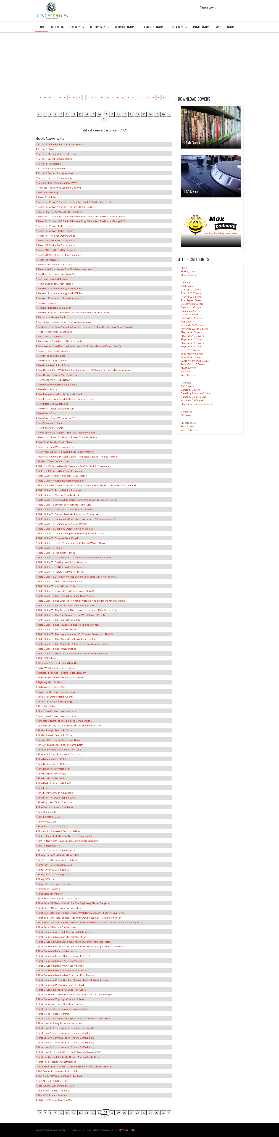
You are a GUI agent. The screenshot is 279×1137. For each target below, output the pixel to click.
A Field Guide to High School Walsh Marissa (60, 571)
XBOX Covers (188, 367)
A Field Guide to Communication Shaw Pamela (61, 523)
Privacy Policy (127, 1129)
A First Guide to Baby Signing (52, 1013)
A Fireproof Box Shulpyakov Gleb (54, 864)
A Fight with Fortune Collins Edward (56, 667)
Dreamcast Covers (191, 307)
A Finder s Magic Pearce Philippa (54, 730)
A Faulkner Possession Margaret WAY (57, 182)
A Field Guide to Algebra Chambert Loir (58, 494)
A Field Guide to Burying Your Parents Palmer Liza (63, 504)
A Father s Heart (45, 149)
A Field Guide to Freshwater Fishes (55, 552)
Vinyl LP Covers (225, 27)
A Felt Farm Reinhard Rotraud (52, 278)
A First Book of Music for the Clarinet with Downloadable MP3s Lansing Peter (80, 912)
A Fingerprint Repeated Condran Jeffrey (58, 831)
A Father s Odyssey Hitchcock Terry (56, 153)
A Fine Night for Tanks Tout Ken (54, 802)
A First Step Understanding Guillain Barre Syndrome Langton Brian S (73, 1066)
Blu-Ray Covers (99, 27)
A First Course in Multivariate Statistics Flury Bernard (65, 975)
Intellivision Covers (191, 317)
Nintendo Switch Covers (194, 328)
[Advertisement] (103, 65)
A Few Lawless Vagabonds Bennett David (59, 394)
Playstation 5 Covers (192, 346)
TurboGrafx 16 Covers (193, 364)
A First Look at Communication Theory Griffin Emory (65, 1037)
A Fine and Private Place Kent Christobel (58, 749)
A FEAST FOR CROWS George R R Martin (59, 211)
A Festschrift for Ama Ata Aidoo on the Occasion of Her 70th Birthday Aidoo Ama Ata (84, 326)
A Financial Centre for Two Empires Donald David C (64, 720)
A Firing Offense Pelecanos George (55, 883)
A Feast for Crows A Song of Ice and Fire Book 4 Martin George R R (74, 201)
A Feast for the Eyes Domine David (55, 235)
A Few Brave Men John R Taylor (53, 365)
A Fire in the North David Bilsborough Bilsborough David (67, 840)
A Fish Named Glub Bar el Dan (52, 1080)
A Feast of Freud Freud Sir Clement (55, 250)
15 (92, 114)
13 (80, 114)
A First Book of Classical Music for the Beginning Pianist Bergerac (73, 903)
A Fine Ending (43, 787)
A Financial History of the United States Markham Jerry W (68, 725)
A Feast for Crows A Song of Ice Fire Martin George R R (67, 206)
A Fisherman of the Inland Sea (53, 1090)
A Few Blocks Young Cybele (51, 360)
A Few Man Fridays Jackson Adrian (55, 408)
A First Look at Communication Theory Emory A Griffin (66, 1028)
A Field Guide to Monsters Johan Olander (59, 581)
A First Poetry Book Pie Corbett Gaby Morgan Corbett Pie (68, 1056)
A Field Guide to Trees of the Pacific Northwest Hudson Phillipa (72, 653)
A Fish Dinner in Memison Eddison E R (57, 1071)
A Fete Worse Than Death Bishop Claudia (59, 341)
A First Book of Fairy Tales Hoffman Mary (58, 907)
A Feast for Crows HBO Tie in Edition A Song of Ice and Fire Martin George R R (80, 216)
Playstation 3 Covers (192, 339)
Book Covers (179, 27)
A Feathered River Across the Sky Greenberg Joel (64, 269)
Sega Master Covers (192, 353)
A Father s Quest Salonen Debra (54, 158)
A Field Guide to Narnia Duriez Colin (56, 586)
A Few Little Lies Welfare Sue (52, 403)
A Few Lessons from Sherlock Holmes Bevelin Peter (64, 398)
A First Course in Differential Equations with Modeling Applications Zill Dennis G (80, 946)
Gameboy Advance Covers (195, 393)
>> (104, 118)
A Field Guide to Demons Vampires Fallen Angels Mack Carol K (70, 533)
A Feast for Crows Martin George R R (56, 226)
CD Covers (57, 27)
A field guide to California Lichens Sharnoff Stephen (65, 509)
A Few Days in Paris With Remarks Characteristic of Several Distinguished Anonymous (84, 370)
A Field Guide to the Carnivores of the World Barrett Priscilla (71, 615)
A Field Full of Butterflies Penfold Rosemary (60, 470)
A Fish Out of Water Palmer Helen (55, 1085)
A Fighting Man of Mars (49, 682)
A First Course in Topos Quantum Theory (59, 1004)
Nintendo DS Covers (192, 400)
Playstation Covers (191, 332)
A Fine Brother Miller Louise (51, 773)
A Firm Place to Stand (48, 888)
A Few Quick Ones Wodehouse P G (55, 418)
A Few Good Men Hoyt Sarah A (53, 379)
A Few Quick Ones (46, 413)
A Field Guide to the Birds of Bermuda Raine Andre (65, 595)
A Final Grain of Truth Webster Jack (56, 711)
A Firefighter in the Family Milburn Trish (58, 855)
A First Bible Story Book (49, 893)
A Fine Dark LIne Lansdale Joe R (53, 783)
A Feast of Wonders (47, 259)
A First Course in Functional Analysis (56, 951)
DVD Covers (77, 27)
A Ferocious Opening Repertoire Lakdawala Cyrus (63, 322)
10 (60, 114)
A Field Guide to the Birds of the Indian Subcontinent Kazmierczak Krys (76, 610)
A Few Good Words (46, 389)
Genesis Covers (189, 314)
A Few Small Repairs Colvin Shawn (54, 442)
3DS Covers (187, 386)
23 (144, 114)
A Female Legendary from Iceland (54, 283)
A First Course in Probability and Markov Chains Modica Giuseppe (72, 980)
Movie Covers (201, 27)
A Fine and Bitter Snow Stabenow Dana (58, 739)
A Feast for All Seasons (49, 197)
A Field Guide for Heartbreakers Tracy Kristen (61, 475)
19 (118, 114)
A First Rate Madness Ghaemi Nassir (56, 1061)
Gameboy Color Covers (193, 396)
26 (163, 114)
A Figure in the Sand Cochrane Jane (56, 691)
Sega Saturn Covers (192, 357)
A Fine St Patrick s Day (48, 816)
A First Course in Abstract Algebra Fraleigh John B (64, 932)
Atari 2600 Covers (191, 289)
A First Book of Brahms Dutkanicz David (58, 898)
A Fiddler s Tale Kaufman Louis (53, 461)
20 (124, 114)
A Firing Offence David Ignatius (53, 869)
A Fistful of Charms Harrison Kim (54, 1100)
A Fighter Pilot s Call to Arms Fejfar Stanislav (61, 672)
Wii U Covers (188, 374)
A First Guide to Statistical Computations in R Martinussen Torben (73, 1018)
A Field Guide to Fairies (49, 547)
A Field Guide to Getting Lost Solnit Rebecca (61, 562)
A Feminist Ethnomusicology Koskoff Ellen (59, 288)
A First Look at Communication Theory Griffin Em (63, 1032)
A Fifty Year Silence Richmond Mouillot (57, 663)
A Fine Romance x (46, 811)
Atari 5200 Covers (191, 293)
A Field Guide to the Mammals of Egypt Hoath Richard (66, 639)
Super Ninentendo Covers (195, 360)
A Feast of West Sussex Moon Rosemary (59, 254)
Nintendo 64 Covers (192, 325)
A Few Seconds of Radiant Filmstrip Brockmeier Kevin (66, 432)
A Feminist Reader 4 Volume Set (53, 307)
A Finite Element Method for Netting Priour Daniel (64, 835)
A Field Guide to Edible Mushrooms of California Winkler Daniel (71, 542)
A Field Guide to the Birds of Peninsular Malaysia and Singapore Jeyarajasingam (80, 600)
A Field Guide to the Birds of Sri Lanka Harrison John (65, 605)
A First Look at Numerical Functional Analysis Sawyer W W (68, 1052)
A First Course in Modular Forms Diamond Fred (61, 970)
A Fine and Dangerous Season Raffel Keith (59, 744)
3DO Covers (187, 285)
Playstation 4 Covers (192, 342)
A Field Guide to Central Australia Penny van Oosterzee (67, 514)
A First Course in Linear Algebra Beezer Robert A (63, 956)
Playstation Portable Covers (196, 403)
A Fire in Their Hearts (48, 845)
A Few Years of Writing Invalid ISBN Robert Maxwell (65, 451)
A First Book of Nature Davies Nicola (56, 927)
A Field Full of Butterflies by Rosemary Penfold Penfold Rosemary (72, 466)
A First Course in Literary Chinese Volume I (60, 960)
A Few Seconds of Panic (49, 422)
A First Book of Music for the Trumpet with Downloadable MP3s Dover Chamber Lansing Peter (89, 922)
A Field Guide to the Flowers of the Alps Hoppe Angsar (67, 624)
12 (73, 114)
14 (86, 114)
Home (42, 27)
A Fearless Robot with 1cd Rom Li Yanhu (58, 187)
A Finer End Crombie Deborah (52, 826)
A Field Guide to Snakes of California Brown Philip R (65, 591)
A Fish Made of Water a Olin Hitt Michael (59, 1076)
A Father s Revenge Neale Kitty (53, 168)
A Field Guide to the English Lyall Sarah (58, 619)
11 (67, 114)
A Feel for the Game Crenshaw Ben (56, 274)
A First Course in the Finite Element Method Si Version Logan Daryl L (74, 994)
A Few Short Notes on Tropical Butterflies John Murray (67, 437)
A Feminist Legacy (46, 302)
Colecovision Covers (192, 303)
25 (156, 114)
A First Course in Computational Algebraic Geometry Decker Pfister (73, 941)
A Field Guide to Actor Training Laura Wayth (60, 490)
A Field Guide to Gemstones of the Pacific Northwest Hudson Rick (74, 557)
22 (137, 114)
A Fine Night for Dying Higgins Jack (55, 797)
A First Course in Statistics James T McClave (61, 989)
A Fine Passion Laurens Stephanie (54, 807)
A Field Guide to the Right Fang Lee (56, 648)
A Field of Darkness (47, 658)
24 (150, 114)
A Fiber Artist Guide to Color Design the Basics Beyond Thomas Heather (77, 456)
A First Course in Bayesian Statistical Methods (62, 936)
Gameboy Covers (190, 389)
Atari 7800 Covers (191, 296)
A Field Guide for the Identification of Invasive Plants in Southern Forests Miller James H (86, 485)
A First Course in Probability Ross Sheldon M (60, 984)
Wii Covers (187, 371)
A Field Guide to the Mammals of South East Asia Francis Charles (72, 643)
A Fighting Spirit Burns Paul (51, 687)
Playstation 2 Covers (192, 335)
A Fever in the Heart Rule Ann (53, 350)
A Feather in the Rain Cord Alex (54, 264)
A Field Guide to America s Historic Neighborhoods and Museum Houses (76, 499)
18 (111, 114)
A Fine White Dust (46, 821)
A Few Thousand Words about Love (56, 446)
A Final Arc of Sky (46, 706)
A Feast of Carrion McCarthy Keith (55, 240)
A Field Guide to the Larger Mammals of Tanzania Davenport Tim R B (74, 634)
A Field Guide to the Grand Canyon (56, 629)
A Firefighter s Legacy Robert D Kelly (56, 859)
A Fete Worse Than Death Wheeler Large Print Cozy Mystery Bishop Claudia (78, 346)
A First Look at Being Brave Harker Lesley (59, 1023)
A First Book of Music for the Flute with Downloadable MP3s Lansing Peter (78, 917)
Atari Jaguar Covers (191, 300)
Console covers (124, 27)
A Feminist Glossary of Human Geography (59, 298)
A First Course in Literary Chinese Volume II (60, 965)
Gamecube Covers (191, 310)
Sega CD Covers (190, 349)
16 (99, 114)
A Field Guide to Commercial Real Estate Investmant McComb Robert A (76, 518)
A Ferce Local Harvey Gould (51, 317)
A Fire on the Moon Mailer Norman (55, 850)
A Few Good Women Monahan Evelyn (56, 384)
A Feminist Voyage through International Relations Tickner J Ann (72, 312)
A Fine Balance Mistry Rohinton (53, 759)
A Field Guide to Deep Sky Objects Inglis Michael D (64, 528)
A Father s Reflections (48, 163)
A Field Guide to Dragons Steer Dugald (57, 538)
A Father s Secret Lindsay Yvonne (54, 173)
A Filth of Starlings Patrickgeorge (54, 701)
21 (131, 114)
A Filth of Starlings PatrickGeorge (55, 696)
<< (39, 114)
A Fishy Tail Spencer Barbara (51, 1095)
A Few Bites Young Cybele (50, 355)
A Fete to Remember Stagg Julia (54, 331)
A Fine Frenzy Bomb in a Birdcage (54, 792)
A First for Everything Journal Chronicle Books (61, 1008)
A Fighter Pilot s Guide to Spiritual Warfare (60, 677)
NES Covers (187, 321)
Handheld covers (153, 27)
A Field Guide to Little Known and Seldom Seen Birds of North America (76, 576)
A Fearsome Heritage (47, 192)
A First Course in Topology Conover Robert (60, 999)
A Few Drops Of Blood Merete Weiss (56, 374)
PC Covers (187, 415)
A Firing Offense (45, 879)
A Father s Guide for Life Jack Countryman (59, 144)
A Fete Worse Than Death (50, 336)
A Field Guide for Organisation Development (60, 480)
